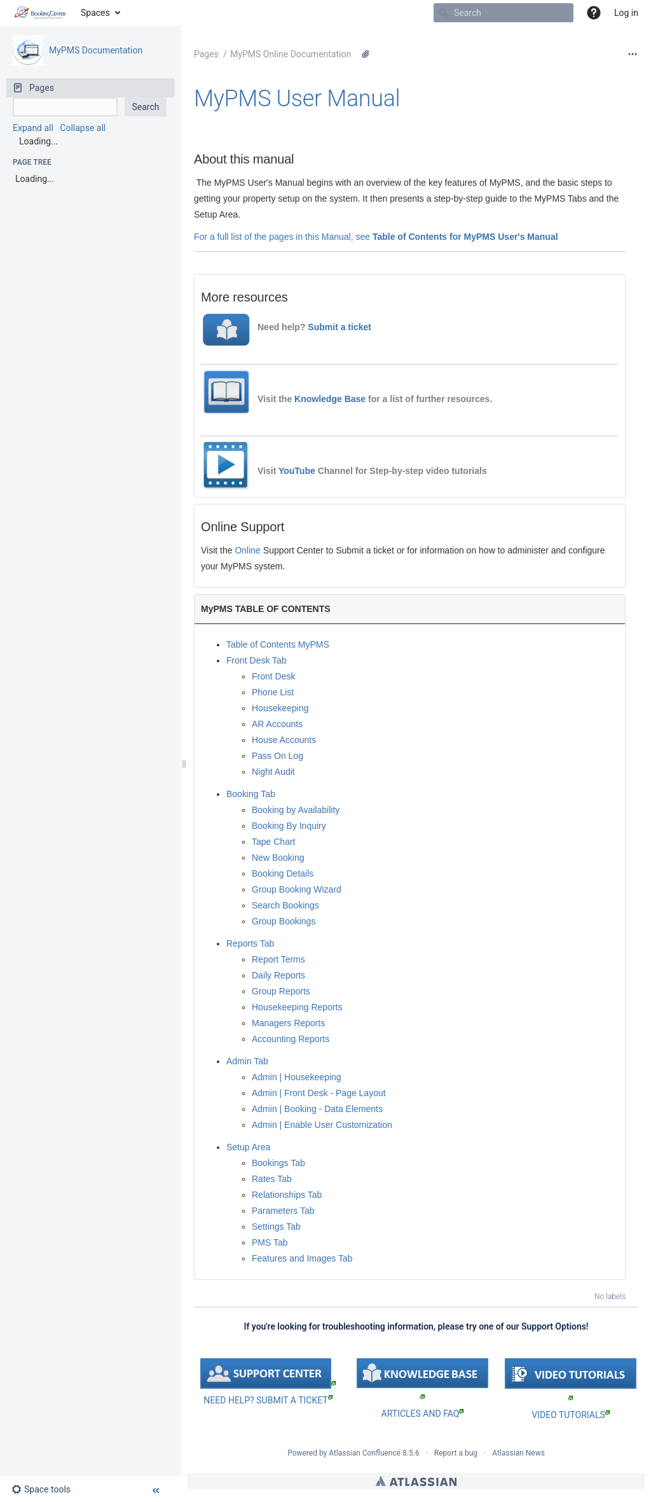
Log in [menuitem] (626, 13)
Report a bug (455, 1453)
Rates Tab (272, 1179)
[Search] (443, 13)
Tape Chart (273, 842)
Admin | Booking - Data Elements (317, 1109)
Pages (206, 54)
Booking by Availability (295, 810)
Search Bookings (285, 905)
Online (247, 550)
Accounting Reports (290, 1039)
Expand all (33, 128)
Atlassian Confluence (365, 1453)
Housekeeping (280, 708)
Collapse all (83, 128)
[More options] (632, 54)
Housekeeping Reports (297, 1007)
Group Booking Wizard (296, 889)
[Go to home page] (40, 12)
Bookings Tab (278, 1163)
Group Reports (281, 991)
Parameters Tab (283, 1211)
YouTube (296, 471)
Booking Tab (250, 794)
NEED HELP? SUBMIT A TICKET (267, 1400)
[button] (594, 12)
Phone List (273, 692)
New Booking (278, 857)
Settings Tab (276, 1226)
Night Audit (273, 772)
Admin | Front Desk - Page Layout (319, 1093)
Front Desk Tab (256, 660)
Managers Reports (288, 1023)
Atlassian (416, 1481)
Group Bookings (283, 921)
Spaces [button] (95, 13)
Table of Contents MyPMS (277, 644)
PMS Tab (270, 1242)
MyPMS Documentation (95, 50)
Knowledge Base (331, 399)
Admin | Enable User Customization (322, 1125)
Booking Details (282, 873)
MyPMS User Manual (297, 98)
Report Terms (278, 959)
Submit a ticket (339, 327)
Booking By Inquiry (289, 826)
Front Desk (273, 676)
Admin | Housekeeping (296, 1077)
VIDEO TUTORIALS (570, 1415)
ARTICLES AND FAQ (422, 1413)
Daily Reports (278, 975)
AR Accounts (277, 724)
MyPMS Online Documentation (290, 54)
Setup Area (248, 1147)
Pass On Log (277, 756)
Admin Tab (247, 1061)
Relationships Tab (287, 1195)
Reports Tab (250, 943)
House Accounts (284, 740)
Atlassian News (518, 1453)
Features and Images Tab (302, 1258)
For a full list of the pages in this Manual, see (283, 237)
